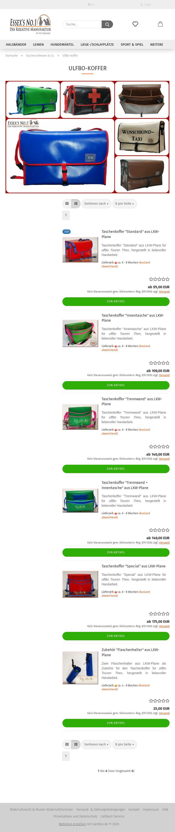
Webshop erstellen (72, 824)
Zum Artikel (116, 301)
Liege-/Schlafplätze (97, 44)
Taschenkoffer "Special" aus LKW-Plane (134, 566)
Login (145, 4)
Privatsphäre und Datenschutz (75, 816)
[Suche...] (107, 24)
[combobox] (96, 203)
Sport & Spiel (132, 44)
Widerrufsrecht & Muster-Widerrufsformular (41, 810)
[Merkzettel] (135, 20)
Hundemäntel (62, 44)
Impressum (151, 810)
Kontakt (134, 810)
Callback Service (112, 816)
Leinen (38, 44)
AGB (165, 810)
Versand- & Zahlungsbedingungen (100, 810)
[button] (160, 20)
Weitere (156, 44)
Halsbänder (16, 44)
